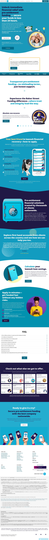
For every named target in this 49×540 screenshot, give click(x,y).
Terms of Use (2, 468)
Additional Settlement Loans (18, 376)
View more (3, 383)
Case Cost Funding (19, 471)
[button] (24, 92)
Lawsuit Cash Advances (4, 454)
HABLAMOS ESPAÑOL (35, 463)
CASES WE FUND (19, 452)
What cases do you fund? (5, 350)
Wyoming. (34, 501)
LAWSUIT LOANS (3, 452)
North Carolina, (31, 500)
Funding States (28, 1)
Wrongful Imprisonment (20, 454)
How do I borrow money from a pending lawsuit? (9, 340)
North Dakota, (36, 500)
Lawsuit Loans (12, 1)
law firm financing (8, 508)
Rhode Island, (7, 501)
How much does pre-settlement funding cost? (8, 343)
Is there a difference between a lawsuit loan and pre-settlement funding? (13, 336)
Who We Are (34, 456)
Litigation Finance (28, 386)
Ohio (38, 500)
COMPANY (33, 452)
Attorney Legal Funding (40, 386)
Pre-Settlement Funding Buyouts (17, 387)
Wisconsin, (31, 501)
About (32, 1)
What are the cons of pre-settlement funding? (9, 349)
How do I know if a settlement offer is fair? (8, 345)
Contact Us (33, 460)
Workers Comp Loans (28, 376)
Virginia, (25, 501)
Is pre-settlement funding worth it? (7, 338)
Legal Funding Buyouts (4, 456)
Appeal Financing (19, 467)
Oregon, (44, 500)
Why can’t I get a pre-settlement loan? (7, 347)
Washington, (28, 501)
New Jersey (24, 500)
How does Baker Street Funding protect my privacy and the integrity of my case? (14, 354)
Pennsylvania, (3, 501)
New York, (21, 500)
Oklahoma (40, 500)
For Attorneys (17, 1)
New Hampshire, (14, 500)
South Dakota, (15, 501)
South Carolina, (11, 501)
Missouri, (2, 500)
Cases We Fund (22, 1)
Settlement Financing (19, 468)
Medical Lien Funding (4, 376)
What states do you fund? (5, 352)
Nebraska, (10, 500)
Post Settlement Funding (5, 386)
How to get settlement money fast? (7, 342)
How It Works (34, 454)
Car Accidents (18, 456)
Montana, (8, 500)
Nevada (18, 500)
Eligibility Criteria (3, 469)
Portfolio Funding (19, 470)
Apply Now (40, 468)
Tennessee (18, 501)
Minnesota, (5, 500)
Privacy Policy (3, 467)
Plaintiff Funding (19, 469)
